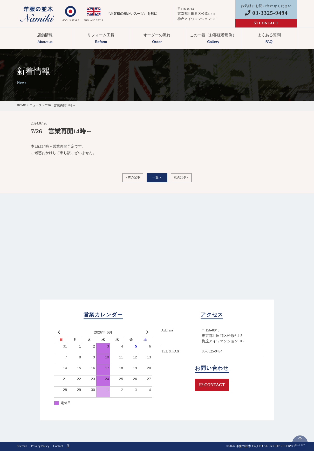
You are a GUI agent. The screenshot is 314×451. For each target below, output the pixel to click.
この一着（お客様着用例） (213, 39)
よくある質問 (269, 39)
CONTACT (266, 23)
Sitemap (22, 446)
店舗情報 (45, 39)
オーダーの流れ (157, 39)
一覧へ (157, 177)
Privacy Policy (40, 446)
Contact (58, 446)
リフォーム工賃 (101, 39)
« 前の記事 (132, 177)
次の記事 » (181, 177)
